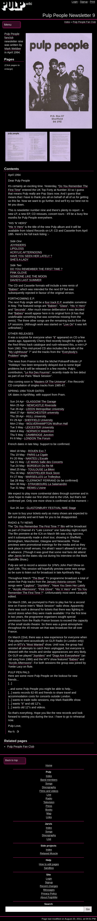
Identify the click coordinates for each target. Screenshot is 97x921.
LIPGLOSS (17, 248)
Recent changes (49, 886)
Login (75, 1)
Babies (13, 289)
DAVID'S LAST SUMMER (25, 280)
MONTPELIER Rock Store (43, 473)
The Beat (38, 578)
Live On (68, 324)
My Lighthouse (18, 351)
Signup (84, 1)
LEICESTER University (39, 427)
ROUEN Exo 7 (37, 451)
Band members (48, 779)
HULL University (36, 416)
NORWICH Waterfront (40, 431)
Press (49, 806)
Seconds (19, 309)
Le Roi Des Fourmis (37, 372)
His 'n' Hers (16, 226)
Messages (49, 890)
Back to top (11, 760)
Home (48, 765)
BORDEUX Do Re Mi (40, 465)
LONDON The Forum (37, 438)
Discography (49, 787)
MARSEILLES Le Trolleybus (43, 476)
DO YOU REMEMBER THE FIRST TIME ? (36, 269)
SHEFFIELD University (38, 420)
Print (92, 1)
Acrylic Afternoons (24, 589)
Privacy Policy (49, 893)
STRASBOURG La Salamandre (47, 484)
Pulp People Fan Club (84, 22)
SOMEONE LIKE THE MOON (28, 276)
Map (48, 813)
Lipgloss (29, 585)
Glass (63, 305)
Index (67, 22)
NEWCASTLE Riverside (41, 405)
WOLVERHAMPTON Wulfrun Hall (47, 423)
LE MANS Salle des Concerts (44, 462)
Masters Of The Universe (50, 381)
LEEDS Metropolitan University (45, 409)
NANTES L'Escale (37, 458)
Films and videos (49, 791)
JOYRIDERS (18, 245)
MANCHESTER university (43, 412)
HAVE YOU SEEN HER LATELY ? (31, 256)
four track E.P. (53, 302)
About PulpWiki (48, 897)
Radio (49, 798)
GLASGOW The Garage (41, 401)
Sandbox (49, 868)
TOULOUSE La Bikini (41, 469)
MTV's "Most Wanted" (30, 644)
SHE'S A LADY (19, 259)
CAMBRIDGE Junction (40, 434)
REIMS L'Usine (36, 487)
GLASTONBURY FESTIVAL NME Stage (51, 507)
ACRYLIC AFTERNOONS (26, 252)
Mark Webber (12, 48)
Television (49, 802)
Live (49, 794)
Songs (48, 783)
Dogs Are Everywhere (66, 655)
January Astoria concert (61, 581)
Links (49, 817)
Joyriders (43, 585)
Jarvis (18, 555)
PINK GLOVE (18, 272)
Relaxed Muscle (49, 853)
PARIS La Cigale (37, 454)
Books (48, 809)
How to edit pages (49, 864)
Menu (7, 24)
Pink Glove (45, 589)
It (54, 337)
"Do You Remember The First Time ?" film (39, 526)
